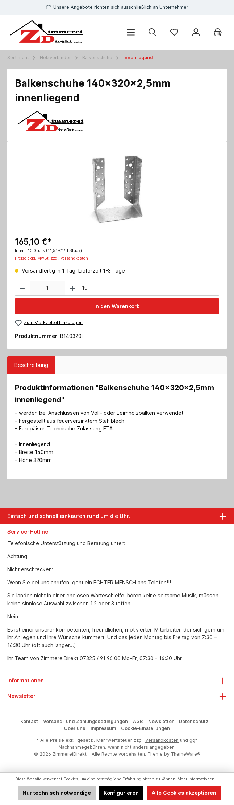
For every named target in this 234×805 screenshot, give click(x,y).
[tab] (31, 365)
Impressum (103, 728)
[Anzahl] (47, 288)
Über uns (74, 728)
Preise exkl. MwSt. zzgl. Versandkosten (51, 258)
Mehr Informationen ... (198, 779)
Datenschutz (194, 721)
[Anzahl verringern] (22, 288)
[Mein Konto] (196, 32)
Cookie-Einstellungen (145, 728)
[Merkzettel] (174, 32)
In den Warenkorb (117, 306)
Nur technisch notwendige (56, 793)
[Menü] (131, 32)
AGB (138, 721)
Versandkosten (162, 740)
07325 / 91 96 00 (100, 658)
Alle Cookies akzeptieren (184, 793)
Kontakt (29, 721)
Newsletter (161, 721)
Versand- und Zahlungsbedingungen (85, 721)
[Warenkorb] (218, 32)
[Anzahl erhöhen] (72, 288)
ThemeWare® (185, 754)
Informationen (25, 680)
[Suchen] (152, 32)
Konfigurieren (121, 793)
